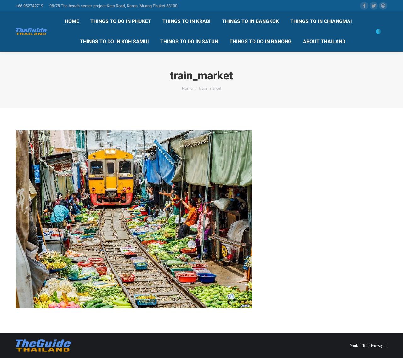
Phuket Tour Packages (368, 345)
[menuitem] (72, 21)
